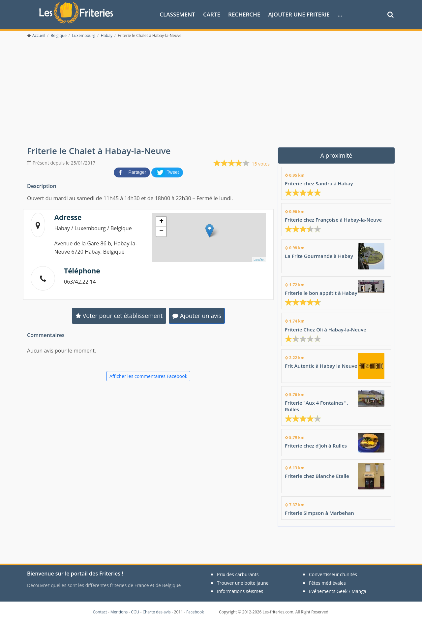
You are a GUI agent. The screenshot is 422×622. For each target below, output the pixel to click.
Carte (211, 14)
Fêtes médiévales (327, 583)
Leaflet (259, 260)
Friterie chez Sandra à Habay (319, 183)
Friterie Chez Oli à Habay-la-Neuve (325, 329)
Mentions (119, 612)
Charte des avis (156, 612)
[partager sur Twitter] (167, 171)
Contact (100, 612)
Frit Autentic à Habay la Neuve (321, 365)
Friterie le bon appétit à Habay (321, 293)
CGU (135, 612)
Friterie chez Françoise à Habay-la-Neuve (333, 219)
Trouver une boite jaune (243, 583)
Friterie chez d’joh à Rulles (316, 445)
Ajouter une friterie (299, 14)
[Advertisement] (211, 96)
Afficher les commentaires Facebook (148, 376)
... (340, 14)
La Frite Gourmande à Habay (319, 256)
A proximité (336, 155)
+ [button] (161, 222)
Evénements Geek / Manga (337, 591)
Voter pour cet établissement (119, 316)
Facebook (195, 612)
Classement (177, 14)
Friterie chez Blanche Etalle (317, 476)
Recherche (244, 14)
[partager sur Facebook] (132, 171)
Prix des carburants (238, 574)
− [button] (161, 231)
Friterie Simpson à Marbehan (319, 513)
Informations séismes (240, 591)
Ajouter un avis (196, 316)
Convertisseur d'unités (333, 574)
